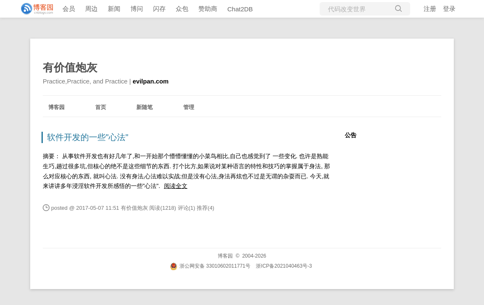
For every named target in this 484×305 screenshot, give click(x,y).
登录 (449, 8)
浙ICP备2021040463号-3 (284, 266)
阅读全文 (175, 185)
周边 (91, 8)
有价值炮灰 (70, 67)
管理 (188, 107)
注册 (430, 8)
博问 (136, 8)
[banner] (33, 9)
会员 (68, 8)
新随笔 (144, 107)
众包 (182, 8)
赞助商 (207, 8)
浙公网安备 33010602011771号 (210, 266)
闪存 (159, 8)
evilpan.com (151, 81)
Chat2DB (240, 9)
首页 (100, 107)
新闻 (114, 8)
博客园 (56, 107)
